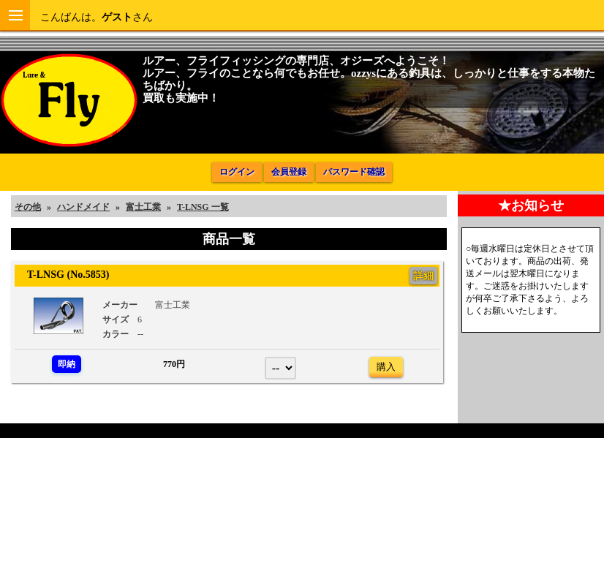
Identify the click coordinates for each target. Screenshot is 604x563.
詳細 (423, 276)
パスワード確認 (354, 172)
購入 (386, 366)
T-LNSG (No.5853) (63, 274)
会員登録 (288, 172)
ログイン (236, 172)
